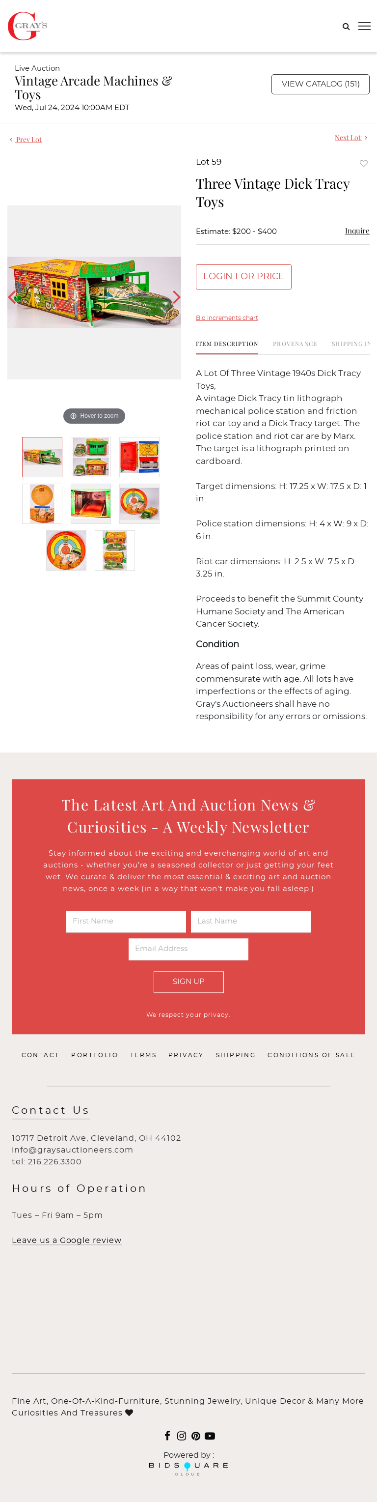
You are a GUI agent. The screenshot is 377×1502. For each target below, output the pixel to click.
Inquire (357, 230)
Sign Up (189, 981)
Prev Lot (26, 139)
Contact (41, 1056)
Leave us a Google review (67, 1241)
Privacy (186, 1056)
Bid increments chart (227, 318)
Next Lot (351, 137)
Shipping (236, 1056)
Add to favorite (364, 163)
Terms (143, 1056)
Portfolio (94, 1056)
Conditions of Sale (311, 1056)
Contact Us (51, 1111)
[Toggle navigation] (364, 26)
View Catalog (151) (321, 84)
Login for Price (243, 276)
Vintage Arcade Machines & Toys (93, 87)
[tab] (227, 347)
